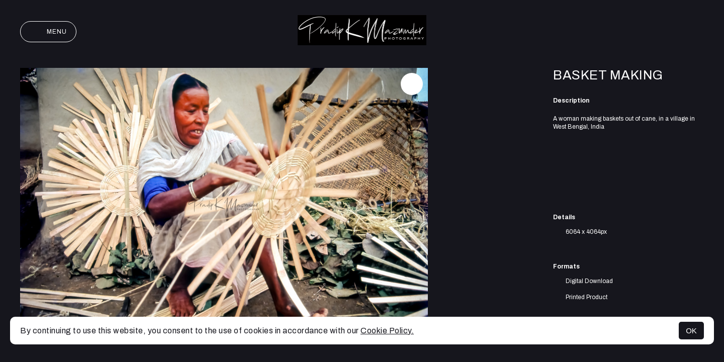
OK (691, 330)
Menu (48, 32)
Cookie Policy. (387, 330)
